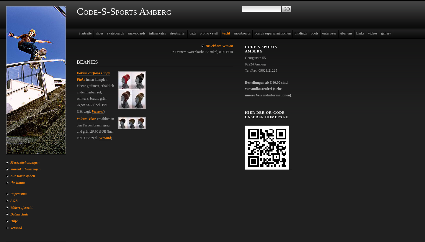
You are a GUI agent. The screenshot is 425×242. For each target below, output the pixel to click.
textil (226, 33)
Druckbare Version (219, 46)
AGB (14, 201)
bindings (301, 33)
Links (360, 33)
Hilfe (14, 221)
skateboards (115, 33)
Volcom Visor (86, 119)
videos (372, 33)
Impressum (18, 194)
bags (192, 33)
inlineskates (157, 33)
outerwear (329, 33)
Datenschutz (19, 214)
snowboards (242, 33)
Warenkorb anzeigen (25, 169)
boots (314, 33)
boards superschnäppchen (272, 33)
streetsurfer (178, 33)
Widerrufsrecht (21, 207)
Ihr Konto (17, 183)
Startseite (85, 33)
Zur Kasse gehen (22, 176)
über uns (346, 33)
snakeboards (136, 33)
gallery (386, 33)
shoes (100, 33)
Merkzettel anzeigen (25, 162)
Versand (16, 228)
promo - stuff (209, 33)
